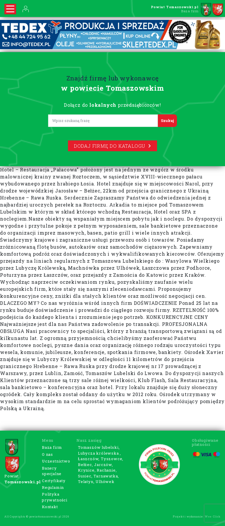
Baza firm (52, 447)
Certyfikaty (54, 480)
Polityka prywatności (54, 497)
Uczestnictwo (56, 461)
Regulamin (53, 487)
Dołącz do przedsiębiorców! (112, 105)
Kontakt (50, 506)
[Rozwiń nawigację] (10, 9)
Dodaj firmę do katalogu (112, 146)
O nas (47, 454)
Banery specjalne (52, 471)
